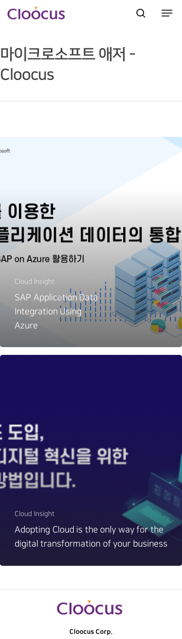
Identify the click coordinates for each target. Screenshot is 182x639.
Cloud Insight (34, 281)
